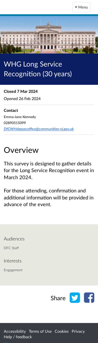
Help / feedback (18, 336)
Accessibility (15, 331)
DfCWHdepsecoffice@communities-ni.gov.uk (39, 129)
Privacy (78, 331)
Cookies (62, 331)
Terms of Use (40, 331)
